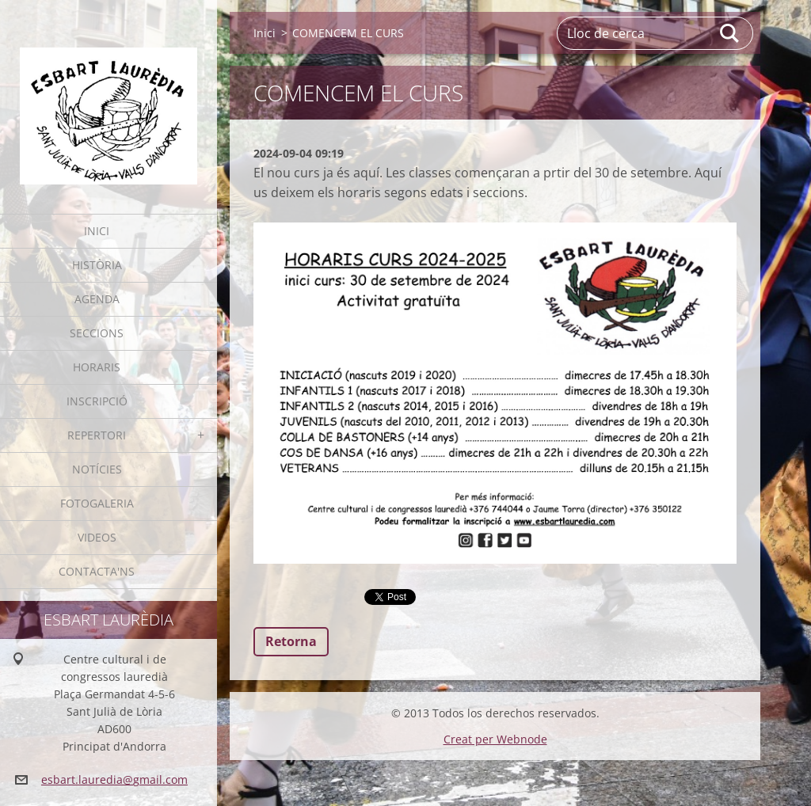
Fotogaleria (97, 503)
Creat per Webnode (495, 739)
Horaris (96, 366)
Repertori (96, 435)
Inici (96, 230)
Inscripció (97, 401)
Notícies (97, 469)
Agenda (97, 298)
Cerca (730, 33)
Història (97, 264)
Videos (97, 537)
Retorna (291, 641)
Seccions (97, 332)
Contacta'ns (97, 571)
